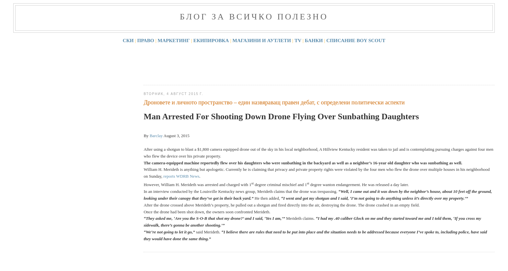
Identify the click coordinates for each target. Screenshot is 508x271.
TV (297, 40)
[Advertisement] (261, 62)
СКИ (128, 40)
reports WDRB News (181, 176)
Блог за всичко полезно (254, 16)
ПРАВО (145, 40)
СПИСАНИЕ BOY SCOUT (355, 40)
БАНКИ (314, 40)
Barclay (156, 135)
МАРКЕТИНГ (174, 40)
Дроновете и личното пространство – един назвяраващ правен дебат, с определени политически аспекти (274, 102)
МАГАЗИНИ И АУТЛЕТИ (262, 40)
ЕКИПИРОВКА (211, 40)
